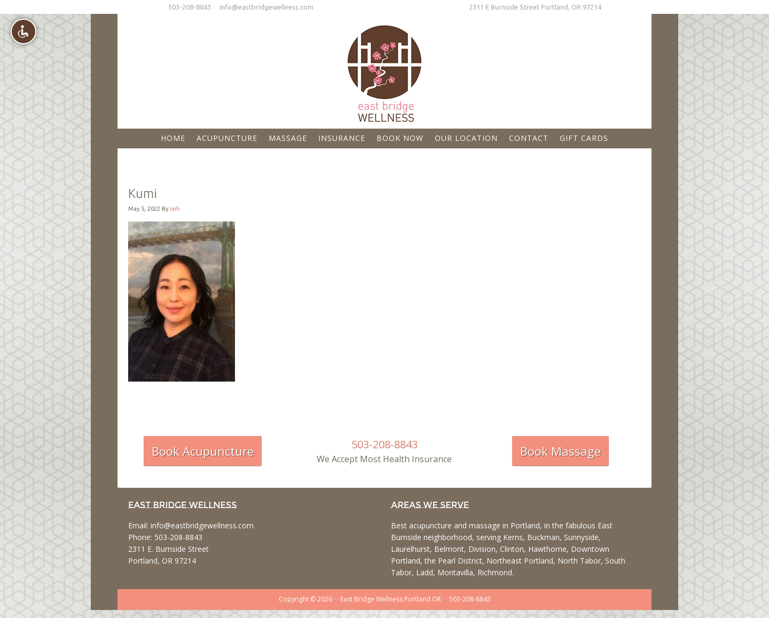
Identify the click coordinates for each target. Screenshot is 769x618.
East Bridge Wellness (384, 70)
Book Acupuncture (203, 451)
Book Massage (560, 451)
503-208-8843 (189, 7)
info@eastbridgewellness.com (266, 7)
